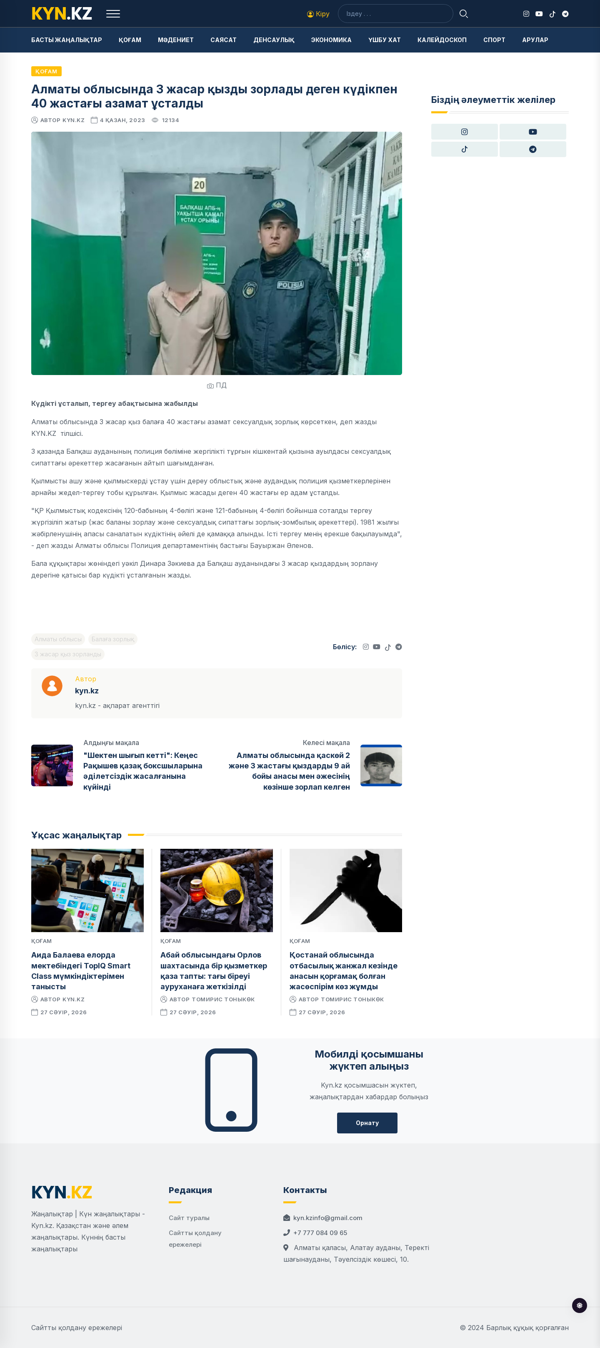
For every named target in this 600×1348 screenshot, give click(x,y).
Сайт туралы (189, 1218)
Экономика (331, 39)
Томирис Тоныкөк (223, 999)
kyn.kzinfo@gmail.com (327, 1218)
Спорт (494, 39)
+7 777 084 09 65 (320, 1233)
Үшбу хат (384, 39)
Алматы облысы (58, 639)
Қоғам (130, 39)
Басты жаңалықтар (66, 39)
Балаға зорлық (113, 639)
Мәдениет (176, 39)
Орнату (367, 1122)
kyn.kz (73, 120)
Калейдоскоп (442, 39)
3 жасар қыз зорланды (68, 654)
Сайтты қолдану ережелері (76, 1327)
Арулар (535, 39)
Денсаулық (274, 39)
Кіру (318, 14)
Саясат (223, 39)
